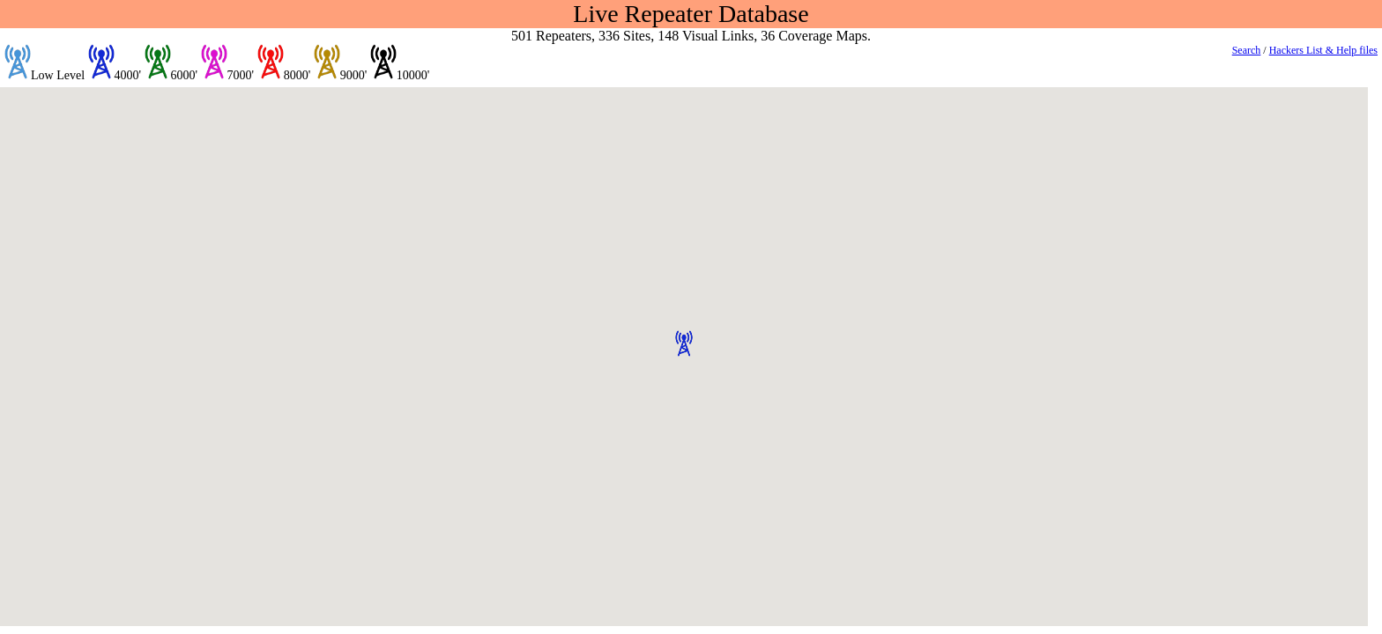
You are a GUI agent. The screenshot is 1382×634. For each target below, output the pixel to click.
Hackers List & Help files (1323, 50)
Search (1246, 50)
